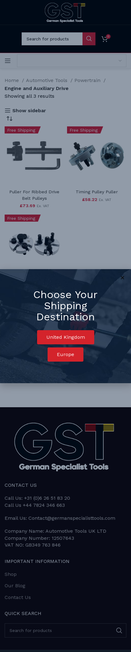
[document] (65, 326)
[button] (65, 337)
